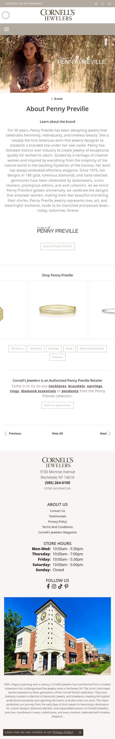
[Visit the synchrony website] (76, 696)
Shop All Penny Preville (57, 246)
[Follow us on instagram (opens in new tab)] (54, 540)
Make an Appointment (57, 359)
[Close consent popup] (80, 732)
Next (103, 387)
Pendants (57, 311)
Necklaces (17, 302)
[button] (96, 3)
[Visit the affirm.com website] (92, 696)
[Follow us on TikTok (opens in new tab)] (60, 540)
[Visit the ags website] (25, 696)
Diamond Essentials (92, 302)
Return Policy (16, 724)
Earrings (54, 302)
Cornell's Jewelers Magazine (57, 486)
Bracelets (36, 302)
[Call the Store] (57, 436)
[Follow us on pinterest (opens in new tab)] (66, 540)
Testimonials (57, 470)
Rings (69, 302)
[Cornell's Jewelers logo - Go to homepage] (57, 15)
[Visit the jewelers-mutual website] (58, 696)
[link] (23, 3)
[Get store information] (57, 442)
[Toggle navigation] (6, 29)
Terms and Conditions (57, 481)
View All (57, 387)
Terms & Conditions (62, 724)
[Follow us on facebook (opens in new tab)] (48, 540)
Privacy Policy (57, 475)
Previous (15, 387)
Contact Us (57, 465)
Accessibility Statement (92, 724)
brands (58, 99)
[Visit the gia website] (42, 696)
